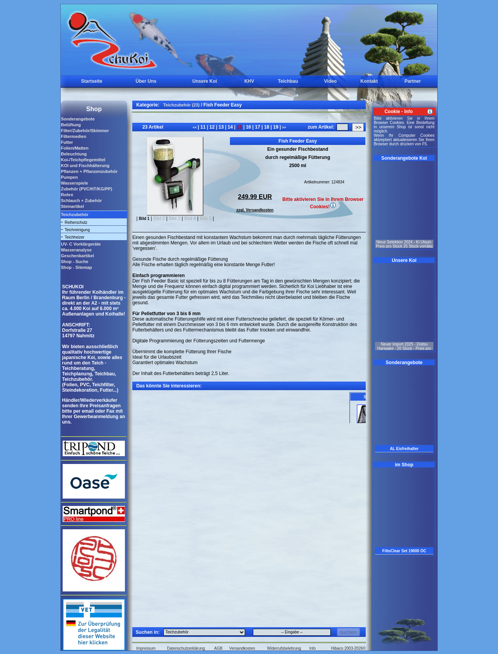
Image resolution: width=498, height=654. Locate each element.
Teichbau (288, 81)
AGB (218, 648)
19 (276, 127)
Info (312, 648)
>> (283, 127)
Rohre (67, 194)
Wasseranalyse (76, 250)
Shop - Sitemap (76, 267)
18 (266, 127)
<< (195, 127)
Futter (67, 142)
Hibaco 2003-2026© (348, 648)
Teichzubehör (74, 214)
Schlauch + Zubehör (81, 200)
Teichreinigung (77, 230)
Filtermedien (73, 136)
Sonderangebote (78, 119)
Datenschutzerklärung (186, 648)
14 (230, 127)
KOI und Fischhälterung (85, 165)
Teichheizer (74, 237)
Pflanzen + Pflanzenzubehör (89, 171)
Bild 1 (144, 218)
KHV (249, 81)
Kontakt (369, 81)
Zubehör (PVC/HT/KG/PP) (86, 189)
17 (257, 127)
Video (330, 81)
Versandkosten (242, 648)
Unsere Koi (204, 81)
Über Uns (146, 81)
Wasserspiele (74, 183)
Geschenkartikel (77, 255)
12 (212, 127)
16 (249, 127)
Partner (413, 81)
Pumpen (69, 177)
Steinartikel (72, 206)
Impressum (145, 648)
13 (221, 127)
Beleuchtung (74, 154)
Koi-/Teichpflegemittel (83, 159)
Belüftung (71, 124)
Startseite (91, 81)
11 (203, 127)
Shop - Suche (74, 261)
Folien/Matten (74, 148)
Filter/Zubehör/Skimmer (85, 130)
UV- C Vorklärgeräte (81, 244)
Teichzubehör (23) (181, 105)
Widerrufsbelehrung (284, 648)
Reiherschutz (76, 222)
